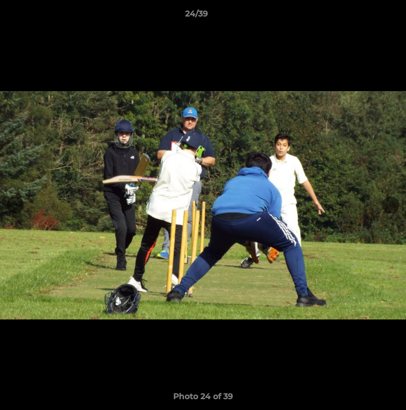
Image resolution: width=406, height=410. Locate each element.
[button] (365, 16)
